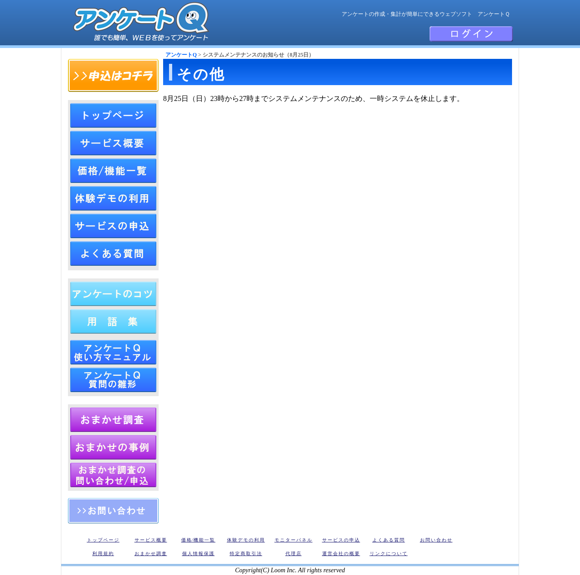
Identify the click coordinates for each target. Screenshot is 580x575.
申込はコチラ (113, 75)
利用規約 (103, 553)
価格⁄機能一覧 (198, 539)
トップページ (113, 115)
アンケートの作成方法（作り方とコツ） (113, 294)
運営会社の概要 (341, 553)
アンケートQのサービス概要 (113, 143)
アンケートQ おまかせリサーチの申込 (113, 475)
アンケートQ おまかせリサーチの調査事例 (113, 447)
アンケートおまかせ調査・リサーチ (113, 419)
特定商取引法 (246, 553)
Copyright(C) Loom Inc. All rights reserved (290, 570)
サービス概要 (151, 539)
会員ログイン (471, 34)
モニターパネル (294, 539)
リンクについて (389, 553)
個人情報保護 (198, 553)
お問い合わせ (113, 510)
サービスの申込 (113, 226)
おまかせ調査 (151, 553)
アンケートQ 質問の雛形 (113, 380)
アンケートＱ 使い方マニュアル (113, 352)
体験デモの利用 (113, 198)
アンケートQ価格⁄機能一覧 (113, 170)
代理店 (293, 553)
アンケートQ (181, 55)
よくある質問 (113, 253)
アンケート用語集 (113, 321)
